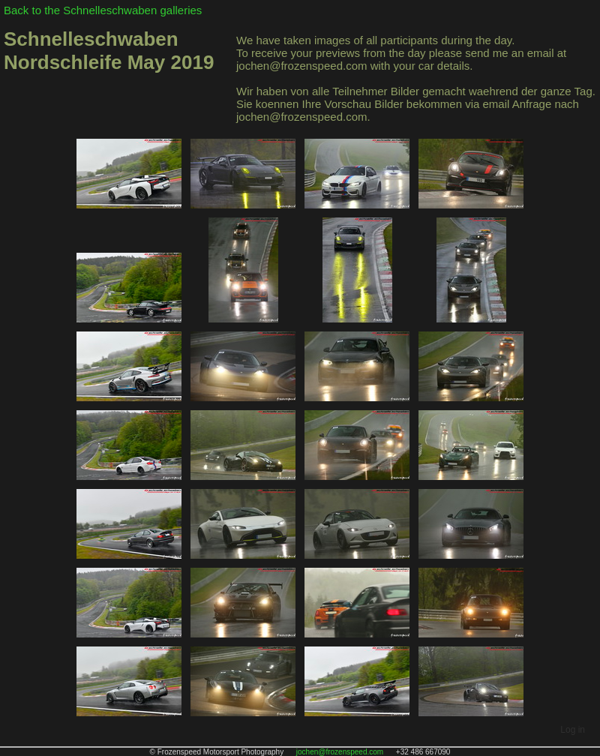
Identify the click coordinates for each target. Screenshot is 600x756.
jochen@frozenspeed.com (339, 752)
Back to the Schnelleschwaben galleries (103, 10)
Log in (572, 729)
